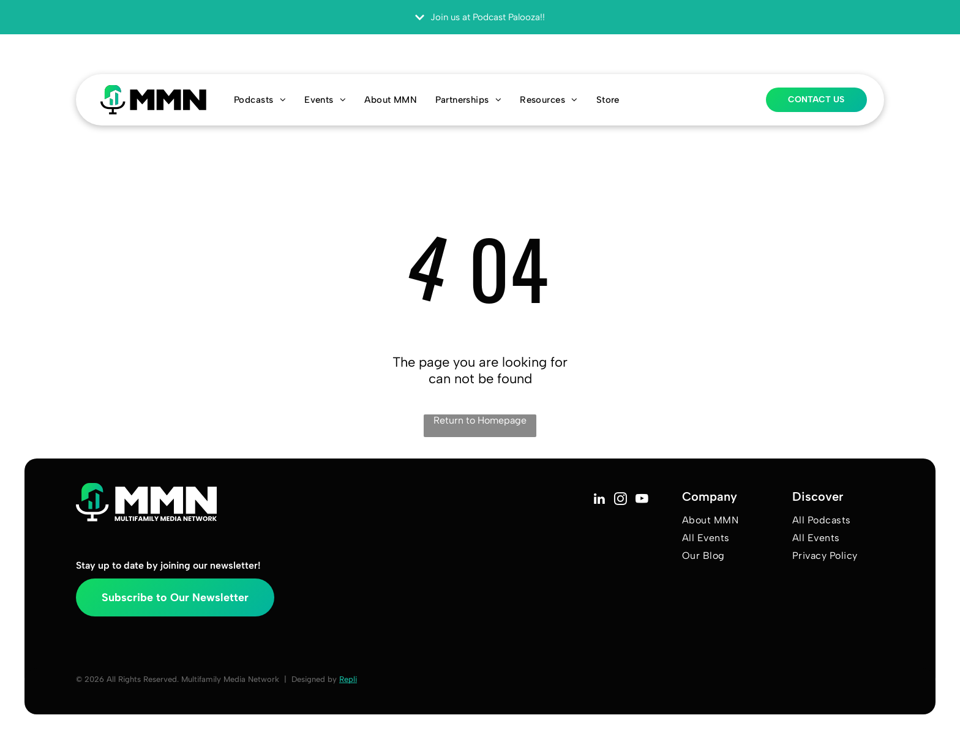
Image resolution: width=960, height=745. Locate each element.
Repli (348, 679)
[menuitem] (260, 99)
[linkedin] (599, 500)
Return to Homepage (480, 420)
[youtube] (641, 500)
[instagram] (620, 500)
